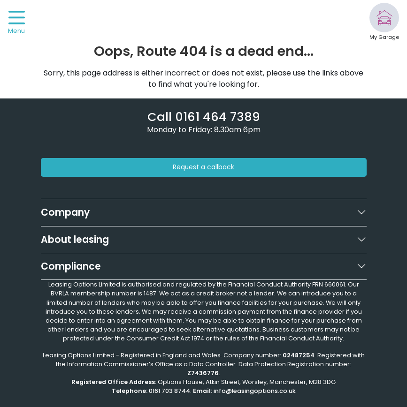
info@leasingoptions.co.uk (255, 391)
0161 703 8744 (169, 391)
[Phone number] (203, 116)
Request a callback (203, 167)
